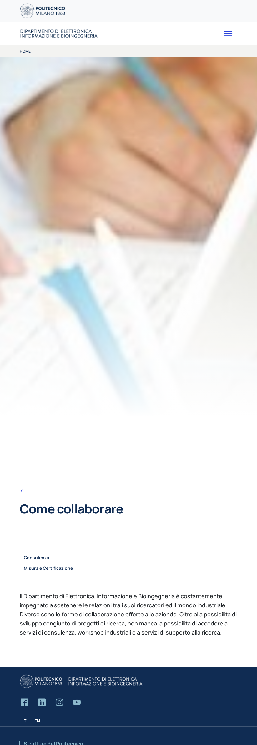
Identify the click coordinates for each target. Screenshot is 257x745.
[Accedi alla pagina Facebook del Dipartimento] (24, 702)
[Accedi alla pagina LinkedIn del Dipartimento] (42, 702)
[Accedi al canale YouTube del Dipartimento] (77, 702)
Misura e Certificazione (48, 568)
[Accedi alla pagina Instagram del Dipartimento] (59, 702)
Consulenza (36, 557)
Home (25, 51)
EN (37, 721)
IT (24, 721)
